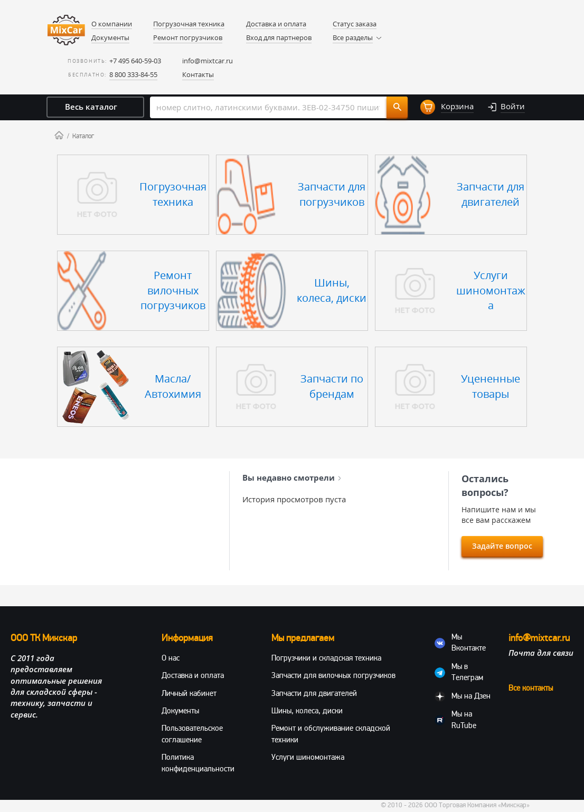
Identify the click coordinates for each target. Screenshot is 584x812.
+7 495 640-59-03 (135, 60)
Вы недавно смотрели (291, 477)
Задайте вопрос (502, 546)
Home (59, 135)
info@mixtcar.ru (207, 60)
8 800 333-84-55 (133, 74)
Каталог (83, 136)
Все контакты (530, 688)
